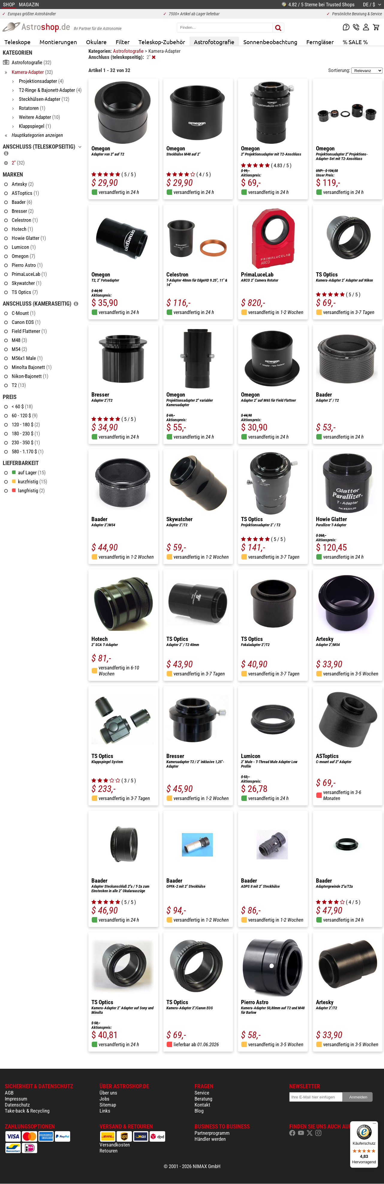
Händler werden (210, 1139)
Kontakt (202, 1105)
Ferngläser (320, 41)
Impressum (16, 1099)
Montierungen (58, 41)
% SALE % (355, 41)
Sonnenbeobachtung (270, 41)
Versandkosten (115, 1145)
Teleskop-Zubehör (161, 41)
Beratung (203, 1099)
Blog (199, 1111)
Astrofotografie (214, 41)
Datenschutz (17, 1105)
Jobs (104, 1099)
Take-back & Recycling (27, 1111)
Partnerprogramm (212, 1133)
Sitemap (108, 1105)
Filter (122, 41)
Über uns (108, 1093)
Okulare (96, 41)
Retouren (109, 1151)
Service (202, 1093)
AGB (9, 1093)
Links (105, 1111)
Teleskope (17, 41)
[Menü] (374, 1124)
